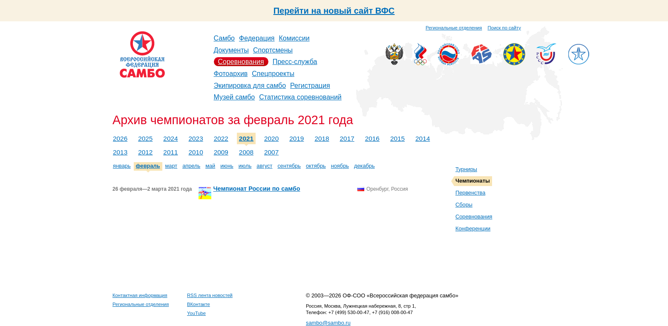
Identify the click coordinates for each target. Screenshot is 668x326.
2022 (221, 138)
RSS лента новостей (210, 295)
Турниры (466, 169)
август (264, 166)
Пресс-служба (295, 61)
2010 (196, 152)
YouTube (196, 313)
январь (122, 166)
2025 (145, 138)
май (210, 166)
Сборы (463, 204)
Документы (231, 50)
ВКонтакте (198, 304)
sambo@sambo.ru (328, 323)
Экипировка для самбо (250, 85)
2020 (271, 138)
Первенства (470, 192)
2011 (170, 152)
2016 (372, 138)
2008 (246, 152)
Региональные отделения (454, 27)
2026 (120, 138)
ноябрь (340, 166)
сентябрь (289, 166)
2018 (321, 138)
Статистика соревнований (300, 97)
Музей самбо (234, 97)
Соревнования (241, 61)
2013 (120, 152)
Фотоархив (231, 73)
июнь (226, 166)
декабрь (364, 166)
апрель (191, 166)
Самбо (224, 38)
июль (245, 166)
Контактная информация (139, 295)
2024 (170, 138)
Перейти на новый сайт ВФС (334, 10)
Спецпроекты (273, 73)
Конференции (472, 228)
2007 (271, 152)
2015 (397, 138)
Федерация (257, 38)
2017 (347, 138)
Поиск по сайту (504, 27)
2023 (196, 138)
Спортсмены (273, 50)
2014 (422, 138)
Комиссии (294, 38)
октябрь (316, 166)
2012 (145, 152)
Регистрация (310, 85)
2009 (221, 152)
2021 (246, 138)
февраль (148, 166)
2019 (296, 138)
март (171, 166)
